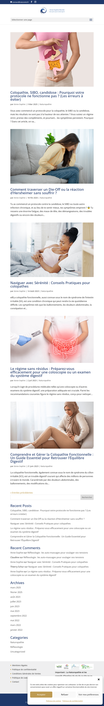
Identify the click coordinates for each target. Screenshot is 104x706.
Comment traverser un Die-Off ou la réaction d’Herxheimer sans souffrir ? (47, 191)
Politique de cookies (53, 701)
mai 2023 (14, 611)
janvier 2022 (16, 629)
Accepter (41, 694)
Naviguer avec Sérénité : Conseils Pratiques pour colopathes (50, 284)
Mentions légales (19, 665)
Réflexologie (16, 646)
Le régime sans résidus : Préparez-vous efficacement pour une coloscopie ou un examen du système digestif (50, 372)
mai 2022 (14, 620)
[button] (98, 679)
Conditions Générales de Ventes (26, 673)
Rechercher (87, 497)
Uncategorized (17, 651)
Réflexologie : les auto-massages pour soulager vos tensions (57, 552)
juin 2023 (14, 606)
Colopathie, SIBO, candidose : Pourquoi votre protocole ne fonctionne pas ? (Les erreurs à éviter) (47, 96)
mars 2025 (15, 587)
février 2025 (16, 592)
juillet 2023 (15, 601)
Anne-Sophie (19, 104)
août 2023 (15, 596)
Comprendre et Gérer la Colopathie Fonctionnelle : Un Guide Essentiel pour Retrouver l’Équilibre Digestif (51, 458)
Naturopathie (46, 104)
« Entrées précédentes (21, 492)
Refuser (64, 694)
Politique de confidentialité (72, 701)
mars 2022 (15, 625)
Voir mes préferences (88, 694)
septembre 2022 (18, 615)
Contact (15, 681)
